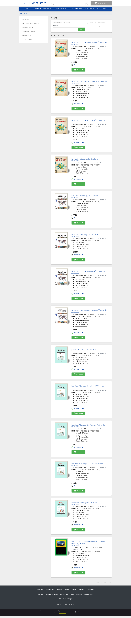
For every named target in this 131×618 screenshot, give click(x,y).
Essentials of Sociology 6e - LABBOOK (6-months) (88, 386)
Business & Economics (60, 8)
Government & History (76, 8)
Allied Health (28, 8)
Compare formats (75, 44)
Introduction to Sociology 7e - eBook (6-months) (88, 271)
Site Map (74, 589)
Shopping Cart (50, 589)
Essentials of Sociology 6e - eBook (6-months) (87, 464)
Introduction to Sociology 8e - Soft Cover (84, 159)
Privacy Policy (64, 594)
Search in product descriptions (96, 22)
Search (26, 13)
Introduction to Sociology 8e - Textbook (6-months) (89, 81)
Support (81, 589)
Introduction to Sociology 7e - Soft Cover (84, 235)
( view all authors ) (101, 47)
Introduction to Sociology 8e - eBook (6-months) (88, 120)
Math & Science (89, 8)
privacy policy (62, 613)
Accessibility (90, 589)
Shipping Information (52, 594)
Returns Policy (88, 594)
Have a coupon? (77, 65)
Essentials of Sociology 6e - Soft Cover (84, 349)
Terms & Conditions (76, 594)
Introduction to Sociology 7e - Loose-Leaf (84, 196)
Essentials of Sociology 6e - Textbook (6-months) (88, 425)
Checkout (59, 589)
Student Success (101, 8)
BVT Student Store (34, 3)
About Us (40, 594)
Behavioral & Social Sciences (43, 8)
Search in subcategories (94, 26)
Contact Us (40, 589)
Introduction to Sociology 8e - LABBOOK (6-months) (89, 42)
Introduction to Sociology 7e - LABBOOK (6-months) (89, 310)
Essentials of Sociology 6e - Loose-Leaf (84, 503)
